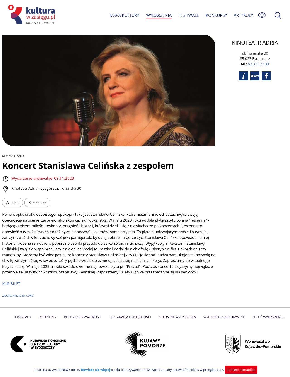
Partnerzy (49, 322)
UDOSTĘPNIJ (37, 202)
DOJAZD (12, 202)
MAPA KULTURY (124, 15)
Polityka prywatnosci (83, 322)
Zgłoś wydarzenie (266, 322)
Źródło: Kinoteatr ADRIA (18, 301)
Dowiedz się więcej (97, 369)
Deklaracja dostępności (130, 322)
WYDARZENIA (158, 15)
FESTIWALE (188, 15)
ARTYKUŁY (243, 15)
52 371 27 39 (258, 64)
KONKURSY (216, 15)
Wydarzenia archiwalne (223, 322)
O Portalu (24, 322)
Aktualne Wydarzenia (177, 322)
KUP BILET (11, 289)
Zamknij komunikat (238, 369)
